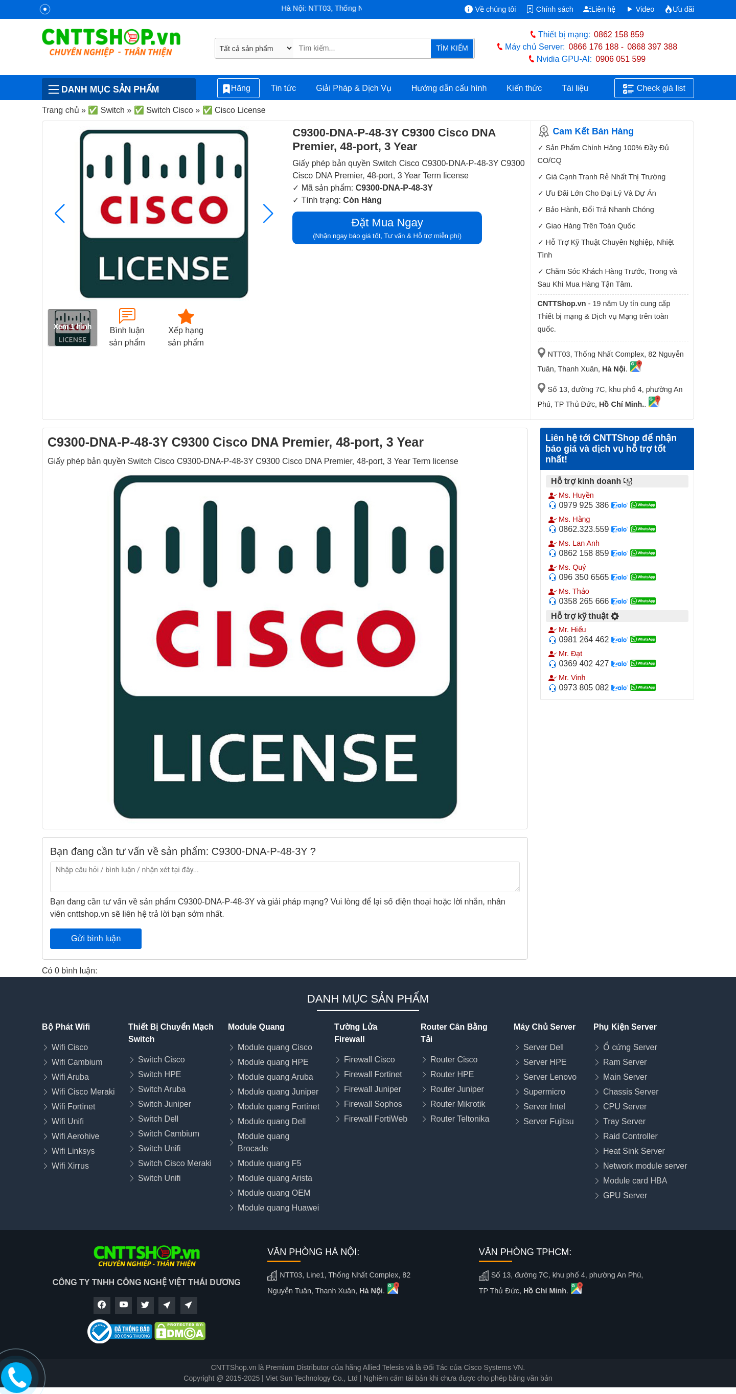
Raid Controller (630, 1136)
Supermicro (544, 1091)
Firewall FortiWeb (375, 1118)
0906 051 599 (620, 59)
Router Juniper (457, 1089)
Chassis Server (630, 1091)
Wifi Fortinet (73, 1106)
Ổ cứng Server (630, 1047)
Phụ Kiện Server (625, 1027)
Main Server (625, 1077)
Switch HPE (159, 1074)
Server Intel (544, 1106)
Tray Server (624, 1121)
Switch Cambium (168, 1133)
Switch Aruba (162, 1089)
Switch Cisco (161, 1059)
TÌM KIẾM (452, 48)
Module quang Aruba (275, 1077)
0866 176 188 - (596, 46)
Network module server (645, 1165)
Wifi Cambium (77, 1062)
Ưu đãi (679, 9)
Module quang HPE (273, 1062)
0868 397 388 (652, 46)
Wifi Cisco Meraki (83, 1091)
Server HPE (544, 1062)
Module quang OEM (274, 1193)
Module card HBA (635, 1180)
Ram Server (625, 1062)
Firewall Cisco (369, 1059)
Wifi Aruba (70, 1077)
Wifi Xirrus (70, 1165)
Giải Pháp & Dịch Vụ (354, 88)
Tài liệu (581, 88)
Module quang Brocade (263, 1142)
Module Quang (256, 1027)
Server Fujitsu (548, 1121)
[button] (268, 213)
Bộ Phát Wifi (66, 1027)
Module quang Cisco (275, 1047)
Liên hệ (599, 9)
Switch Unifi (159, 1148)
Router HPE (452, 1074)
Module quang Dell (272, 1121)
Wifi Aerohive (75, 1136)
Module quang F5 (270, 1163)
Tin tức (283, 88)
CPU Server (625, 1106)
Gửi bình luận (96, 938)
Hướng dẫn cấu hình (449, 88)
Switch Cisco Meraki (175, 1163)
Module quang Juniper (278, 1091)
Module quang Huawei (278, 1207)
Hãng (238, 89)
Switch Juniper (164, 1104)
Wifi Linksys (73, 1151)
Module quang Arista (275, 1178)
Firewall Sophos (373, 1104)
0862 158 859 (619, 34)
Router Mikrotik (458, 1104)
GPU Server (625, 1195)
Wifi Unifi (68, 1121)
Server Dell (543, 1047)
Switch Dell (158, 1118)
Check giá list (654, 89)
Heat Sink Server (634, 1151)
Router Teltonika (459, 1118)
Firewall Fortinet (373, 1074)
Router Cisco (453, 1059)
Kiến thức (524, 88)
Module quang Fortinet (278, 1106)
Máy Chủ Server (545, 1027)
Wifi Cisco (70, 1047)
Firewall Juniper (372, 1089)
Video (640, 9)
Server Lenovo (550, 1077)
